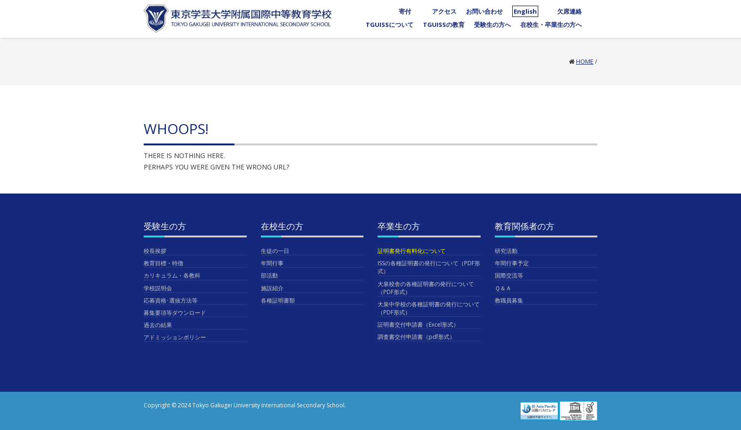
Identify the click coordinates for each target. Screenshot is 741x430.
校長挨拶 (155, 251)
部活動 (269, 275)
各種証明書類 (278, 300)
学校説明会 (158, 288)
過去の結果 (158, 325)
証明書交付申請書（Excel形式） (418, 324)
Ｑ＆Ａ (503, 288)
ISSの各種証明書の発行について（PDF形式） (429, 267)
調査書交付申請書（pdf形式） (416, 337)
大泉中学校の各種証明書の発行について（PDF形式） (429, 308)
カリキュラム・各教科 (172, 275)
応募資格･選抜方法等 (171, 300)
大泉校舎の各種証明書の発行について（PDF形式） (426, 288)
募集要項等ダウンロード (175, 313)
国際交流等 (509, 275)
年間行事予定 (512, 263)
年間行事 (272, 263)
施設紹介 (272, 288)
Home (585, 61)
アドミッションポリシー (175, 337)
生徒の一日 (275, 251)
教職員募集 (509, 300)
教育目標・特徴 (163, 263)
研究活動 (506, 251)
